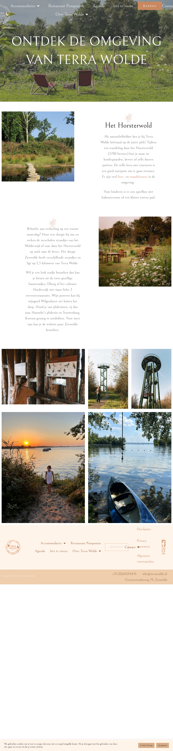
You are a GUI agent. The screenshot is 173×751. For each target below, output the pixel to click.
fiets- (121, 177)
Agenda (98, 5)
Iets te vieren (123, 5)
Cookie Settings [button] (146, 745)
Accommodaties (24, 6)
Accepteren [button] (162, 745)
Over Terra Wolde (71, 14)
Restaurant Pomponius (66, 5)
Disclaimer (144, 529)
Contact (132, 547)
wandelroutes (138, 177)
